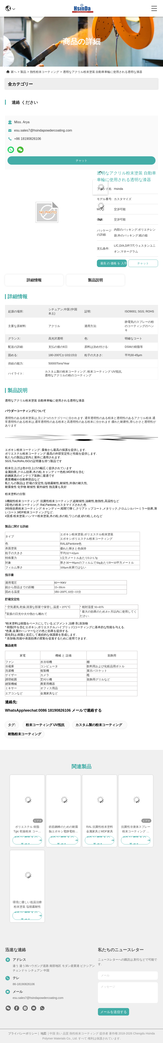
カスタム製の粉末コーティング (98, 725)
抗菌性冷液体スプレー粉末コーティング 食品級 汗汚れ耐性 (135, 829)
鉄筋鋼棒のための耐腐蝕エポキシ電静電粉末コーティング (63, 829)
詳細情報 (34, 280)
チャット (81, 160)
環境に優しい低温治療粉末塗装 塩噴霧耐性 (27, 904)
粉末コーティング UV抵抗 (45, 725)
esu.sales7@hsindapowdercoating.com (43, 130)
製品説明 (95, 280)
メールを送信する (113, 1012)
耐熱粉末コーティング (24, 734)
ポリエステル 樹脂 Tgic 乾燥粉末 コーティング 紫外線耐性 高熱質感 (27, 829)
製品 (23, 71)
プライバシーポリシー (22, 1033)
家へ (14, 71)
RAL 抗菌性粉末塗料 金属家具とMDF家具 (99, 829)
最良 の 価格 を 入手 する (116, 263)
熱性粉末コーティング (44, 71)
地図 (43, 1033)
